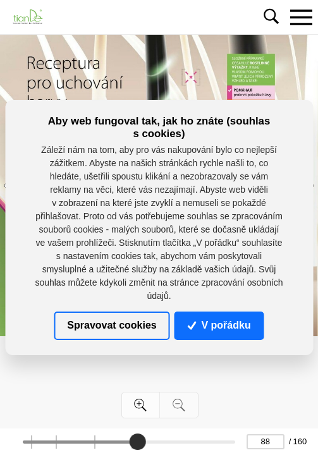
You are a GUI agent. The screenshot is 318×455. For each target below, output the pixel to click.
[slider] (138, 442)
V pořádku (219, 325)
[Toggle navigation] (301, 17)
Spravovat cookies (111, 325)
